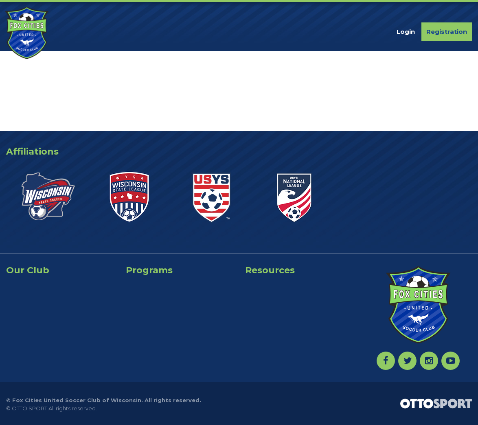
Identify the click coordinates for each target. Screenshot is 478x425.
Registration (446, 31)
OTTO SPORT (29, 408)
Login (406, 31)
